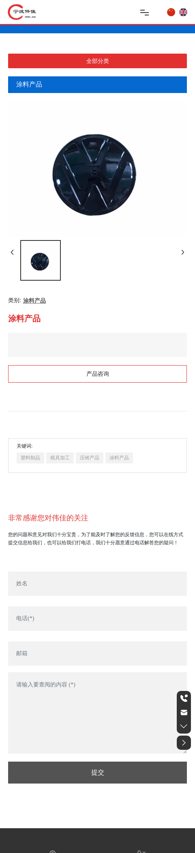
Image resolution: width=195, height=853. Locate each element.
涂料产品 (34, 300)
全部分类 (97, 61)
